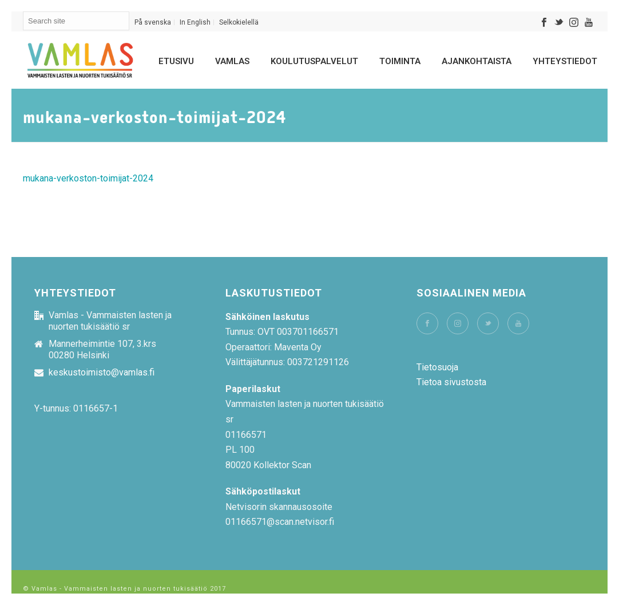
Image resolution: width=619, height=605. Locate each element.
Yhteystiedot (565, 61)
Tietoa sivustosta (451, 382)
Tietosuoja (437, 367)
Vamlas (232, 61)
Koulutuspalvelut (314, 61)
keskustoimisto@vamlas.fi (101, 372)
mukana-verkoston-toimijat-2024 (88, 178)
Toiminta (399, 61)
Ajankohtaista (476, 61)
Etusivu (176, 61)
